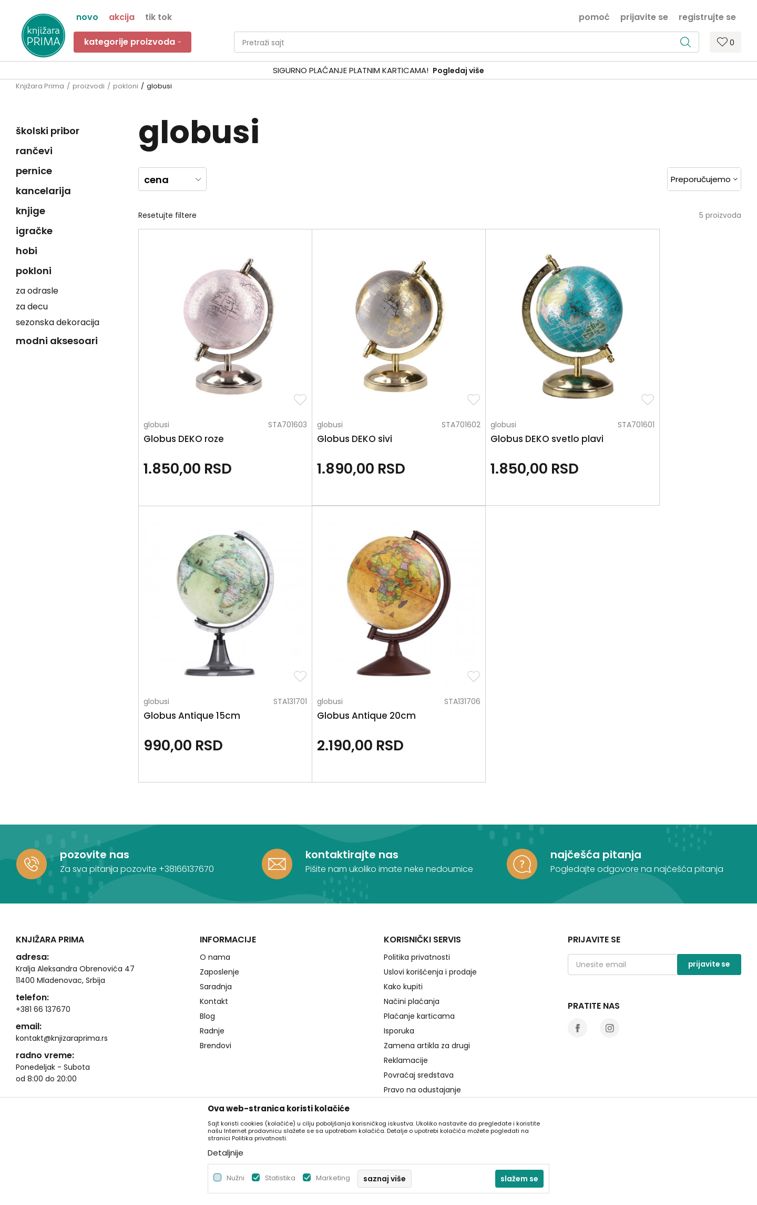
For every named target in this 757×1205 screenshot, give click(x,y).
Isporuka (399, 984)
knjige (30, 210)
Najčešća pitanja (414, 1058)
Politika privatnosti (417, 911)
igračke (34, 230)
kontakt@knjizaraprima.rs (62, 992)
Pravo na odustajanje (422, 1043)
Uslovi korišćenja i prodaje (430, 925)
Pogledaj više (458, 70)
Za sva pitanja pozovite (109, 823)
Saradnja (216, 940)
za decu (32, 306)
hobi (26, 250)
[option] (378, 71)
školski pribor (47, 130)
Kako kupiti (403, 940)
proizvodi (89, 86)
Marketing (333, 1177)
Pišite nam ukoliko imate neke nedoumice (389, 823)
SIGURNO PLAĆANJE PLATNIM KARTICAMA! (350, 70)
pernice (34, 170)
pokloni (125, 86)
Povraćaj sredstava (419, 1028)
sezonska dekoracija (57, 322)
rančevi (34, 150)
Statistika (280, 1177)
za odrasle (37, 291)
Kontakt (214, 955)
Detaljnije (225, 1152)
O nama (215, 911)
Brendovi (215, 999)
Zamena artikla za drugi (427, 999)
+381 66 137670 (43, 963)
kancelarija (43, 190)
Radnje (212, 984)
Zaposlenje (219, 925)
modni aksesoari (57, 340)
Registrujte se (707, 16)
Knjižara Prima (40, 86)
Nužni (235, 1177)
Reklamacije (406, 1014)
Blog (207, 970)
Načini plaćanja (411, 955)
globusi (156, 401)
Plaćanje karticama (419, 970)
